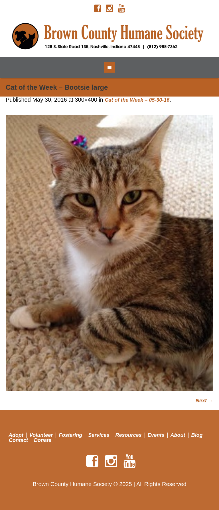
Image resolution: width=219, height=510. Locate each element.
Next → (204, 401)
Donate (42, 440)
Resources (128, 435)
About (178, 435)
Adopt (16, 435)
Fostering (70, 435)
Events (156, 435)
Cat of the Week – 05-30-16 (137, 100)
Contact (18, 440)
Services (98, 435)
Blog (197, 435)
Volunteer (41, 435)
